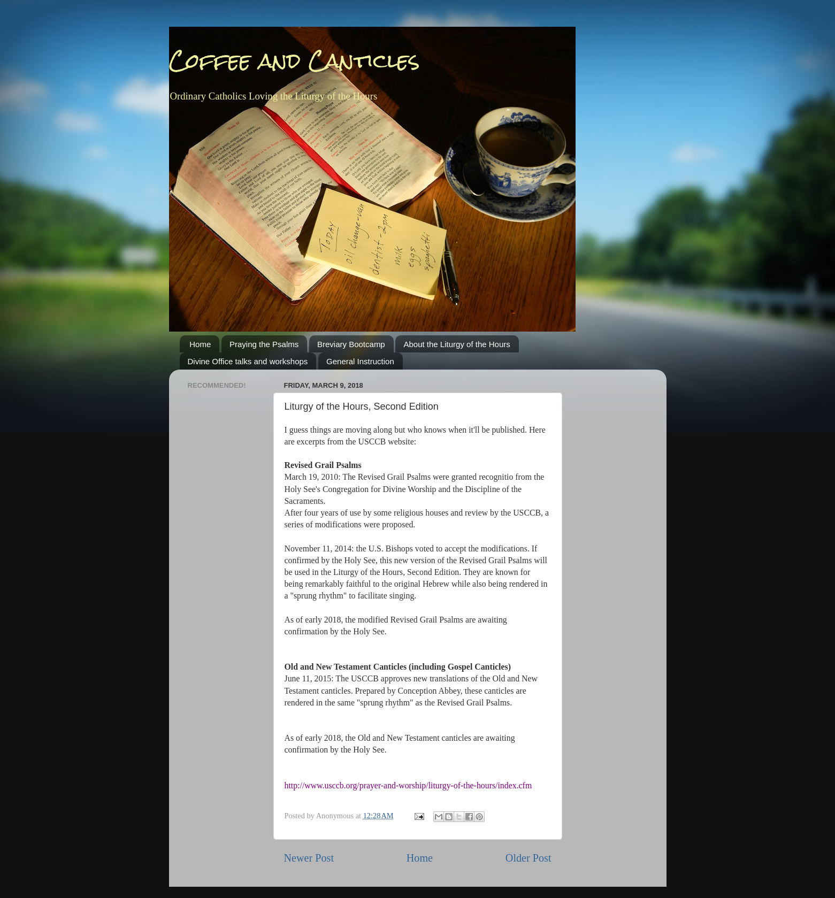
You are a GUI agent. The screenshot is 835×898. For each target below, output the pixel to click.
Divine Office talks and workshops (248, 361)
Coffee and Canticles (294, 61)
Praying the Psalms (263, 344)
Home (200, 344)
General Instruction (360, 361)
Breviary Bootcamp (351, 344)
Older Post (528, 858)
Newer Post (309, 858)
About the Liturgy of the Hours (456, 344)
